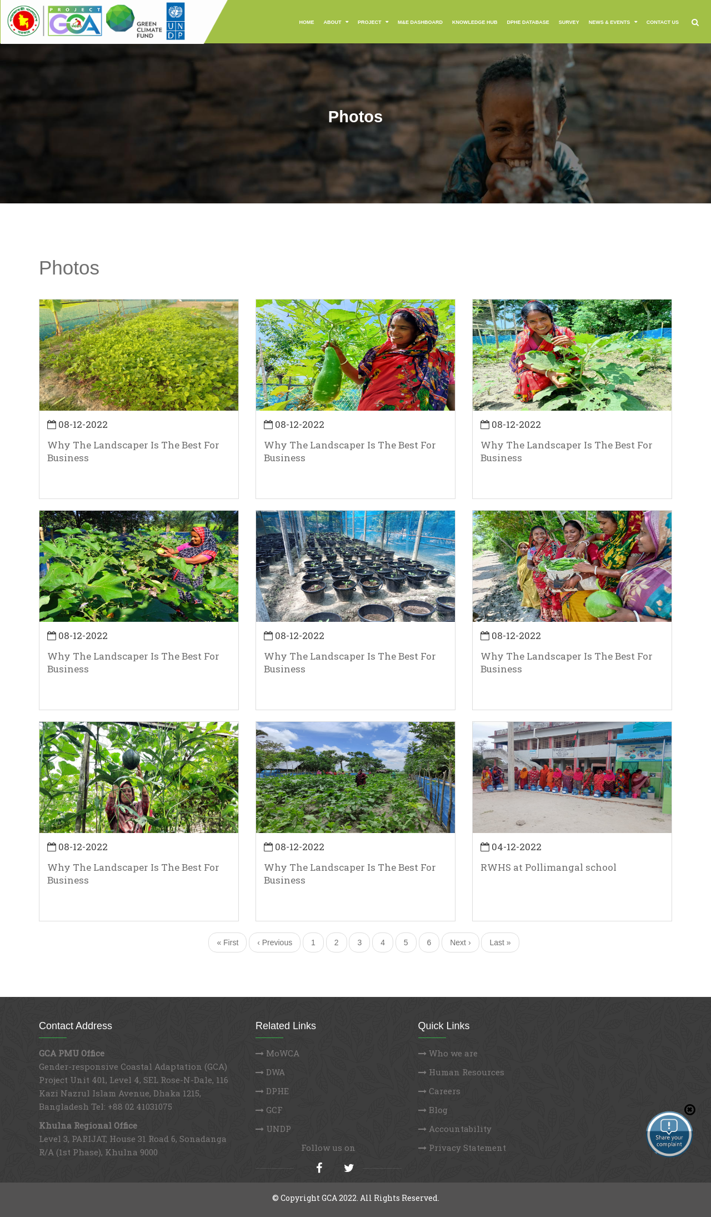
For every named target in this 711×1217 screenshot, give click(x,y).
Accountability (455, 1128)
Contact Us (663, 22)
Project (370, 22)
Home (306, 22)
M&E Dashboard (420, 22)
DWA (270, 1072)
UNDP (273, 1128)
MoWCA (277, 1053)
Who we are (448, 1053)
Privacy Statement (462, 1147)
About (333, 22)
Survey (569, 22)
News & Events (610, 22)
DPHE (272, 1090)
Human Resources (461, 1072)
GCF (269, 1109)
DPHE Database (528, 22)
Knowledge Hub (475, 22)
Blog (433, 1109)
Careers (439, 1090)
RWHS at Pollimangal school (548, 867)
